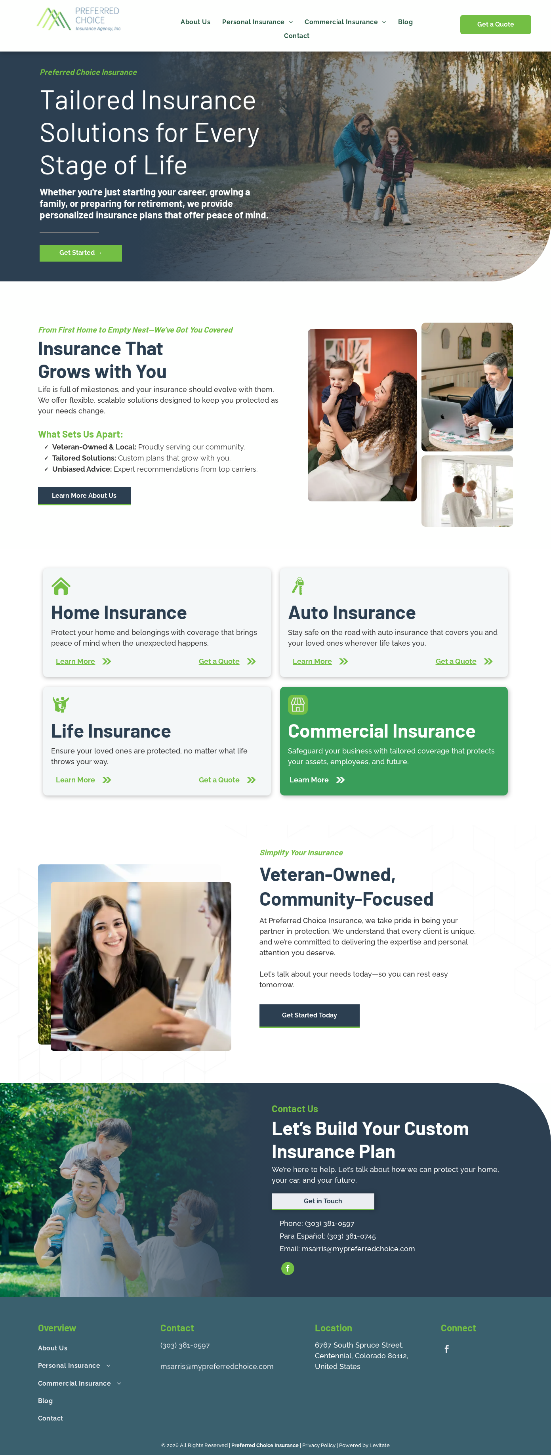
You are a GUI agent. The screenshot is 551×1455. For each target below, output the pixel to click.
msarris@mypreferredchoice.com (358, 1249)
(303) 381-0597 (330, 1223)
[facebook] (287, 1269)
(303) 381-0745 (351, 1236)
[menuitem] (195, 22)
